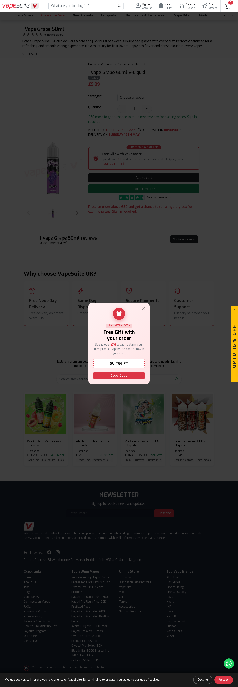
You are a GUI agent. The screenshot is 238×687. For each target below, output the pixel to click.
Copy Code (119, 375)
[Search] (82, 6)
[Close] (143, 308)
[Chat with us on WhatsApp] (229, 663)
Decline (203, 680)
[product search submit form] (119, 6)
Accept (223, 680)
